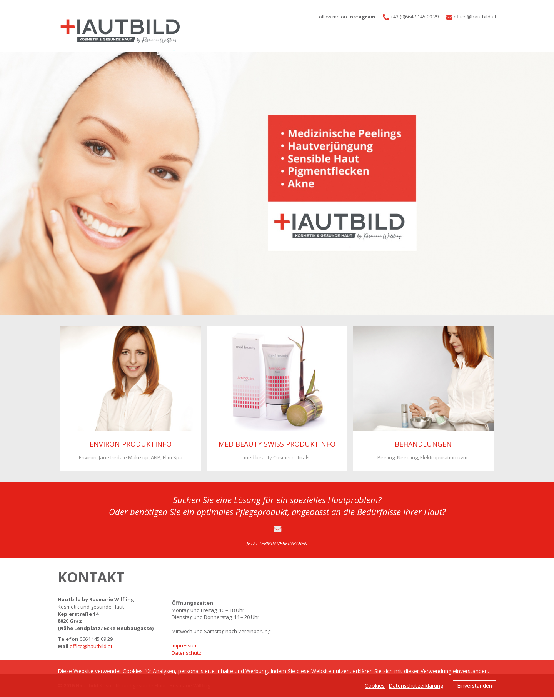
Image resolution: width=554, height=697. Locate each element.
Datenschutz (186, 652)
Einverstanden (474, 685)
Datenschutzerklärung (416, 685)
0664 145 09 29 (96, 638)
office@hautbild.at (91, 646)
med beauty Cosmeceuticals (277, 457)
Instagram (361, 16)
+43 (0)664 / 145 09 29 (414, 16)
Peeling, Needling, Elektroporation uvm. (423, 457)
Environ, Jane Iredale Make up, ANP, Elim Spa (130, 457)
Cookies (375, 685)
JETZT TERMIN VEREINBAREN (277, 543)
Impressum (185, 645)
